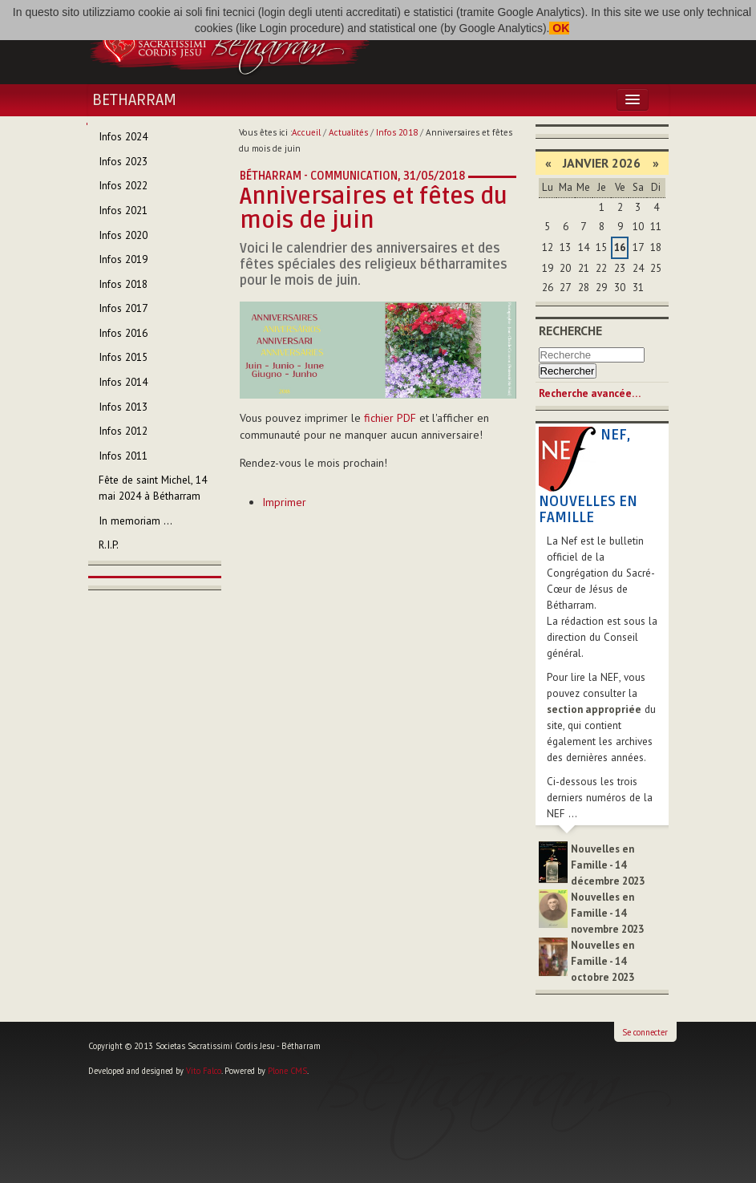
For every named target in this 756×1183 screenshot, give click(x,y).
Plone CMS (287, 1070)
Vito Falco (203, 1070)
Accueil (306, 132)
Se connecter (645, 1032)
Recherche (570, 330)
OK (559, 28)
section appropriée (594, 709)
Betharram (134, 100)
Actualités (348, 132)
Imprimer (284, 502)
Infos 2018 (397, 132)
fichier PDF (390, 418)
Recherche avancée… (590, 393)
